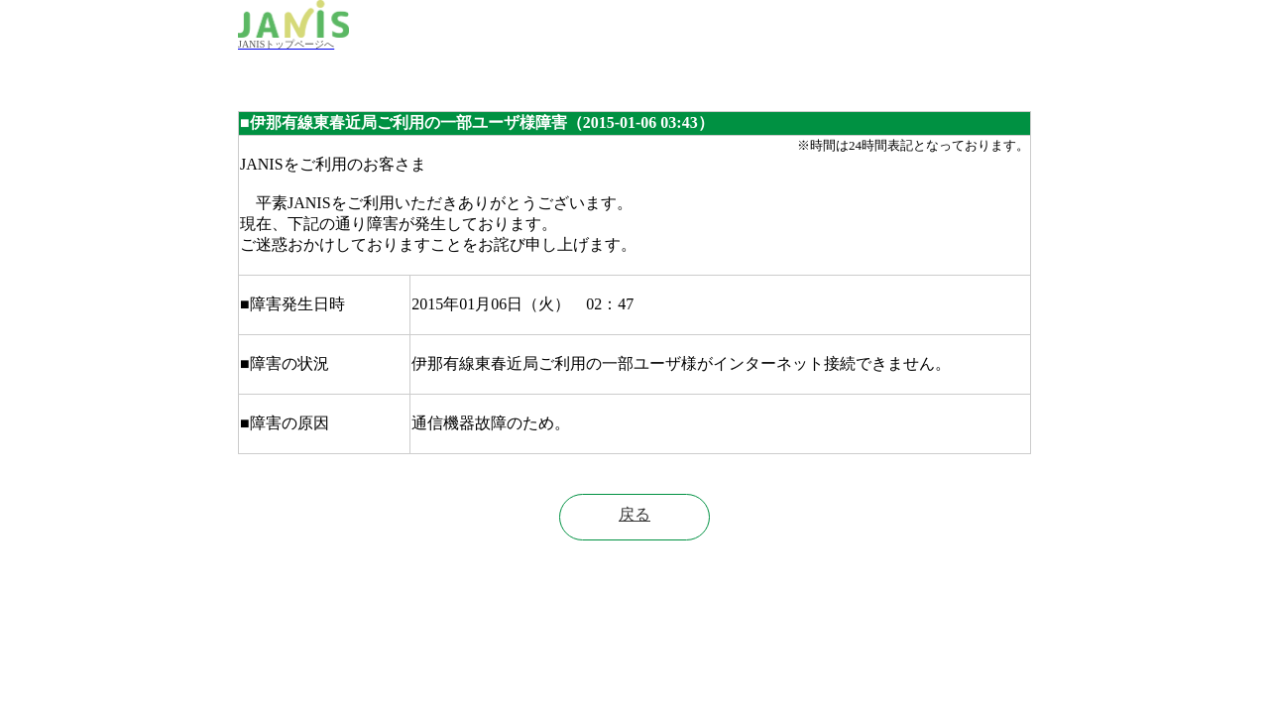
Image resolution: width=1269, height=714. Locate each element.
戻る (634, 514)
